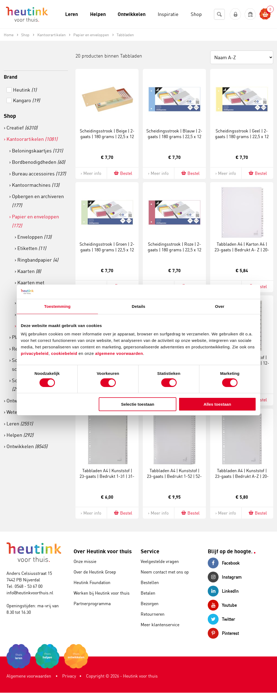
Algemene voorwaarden (28, 676)
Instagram (225, 577)
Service (150, 551)
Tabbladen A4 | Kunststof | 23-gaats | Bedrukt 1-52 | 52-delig (174, 476)
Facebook (224, 563)
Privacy (69, 676)
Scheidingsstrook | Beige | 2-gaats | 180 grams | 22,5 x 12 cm (107, 136)
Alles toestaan (217, 404)
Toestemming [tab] (57, 306)
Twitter (221, 619)
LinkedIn (223, 591)
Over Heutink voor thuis (103, 551)
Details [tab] (138, 306)
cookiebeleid (65, 353)
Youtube (222, 605)
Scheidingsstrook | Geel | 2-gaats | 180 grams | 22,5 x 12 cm (242, 136)
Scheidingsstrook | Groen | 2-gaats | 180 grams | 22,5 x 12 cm (107, 249)
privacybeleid (34, 353)
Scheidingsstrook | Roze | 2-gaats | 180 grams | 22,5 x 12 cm (174, 249)
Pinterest (223, 633)
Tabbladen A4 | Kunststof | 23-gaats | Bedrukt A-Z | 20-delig (242, 476)
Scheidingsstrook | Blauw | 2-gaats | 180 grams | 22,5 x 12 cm (174, 136)
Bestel (122, 173)
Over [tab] (220, 306)
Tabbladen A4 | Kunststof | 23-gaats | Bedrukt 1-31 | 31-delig (107, 476)
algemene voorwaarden (119, 353)
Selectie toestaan (137, 404)
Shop (10, 115)
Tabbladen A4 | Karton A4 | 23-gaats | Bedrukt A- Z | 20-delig (242, 249)
